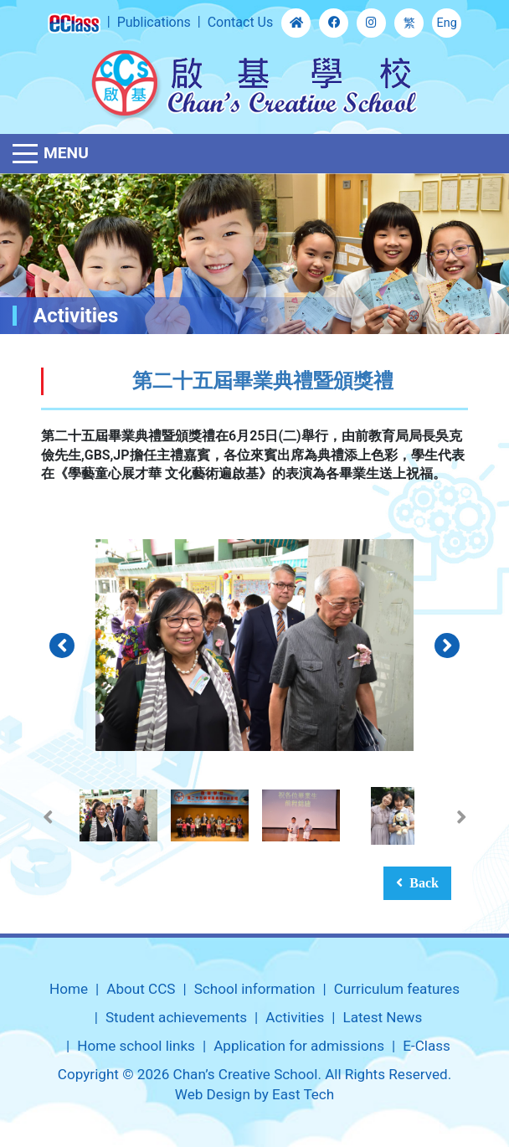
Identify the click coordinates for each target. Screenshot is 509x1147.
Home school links (136, 1045)
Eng (447, 23)
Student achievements (176, 1017)
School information (255, 988)
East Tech (303, 1094)
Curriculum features (397, 988)
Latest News (382, 1017)
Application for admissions (298, 1045)
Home (68, 988)
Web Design (212, 1094)
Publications (154, 22)
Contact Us (241, 22)
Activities (294, 1017)
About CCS (140, 988)
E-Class (426, 1045)
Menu (66, 152)
